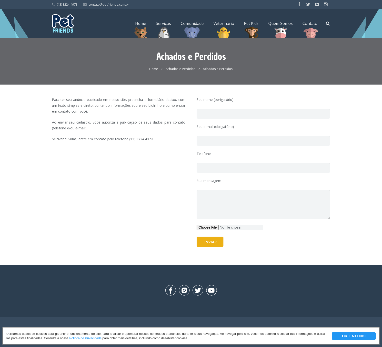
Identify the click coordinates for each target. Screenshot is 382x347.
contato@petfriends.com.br (109, 4)
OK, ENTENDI (354, 336)
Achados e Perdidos (180, 69)
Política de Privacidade (85, 338)
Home (153, 69)
